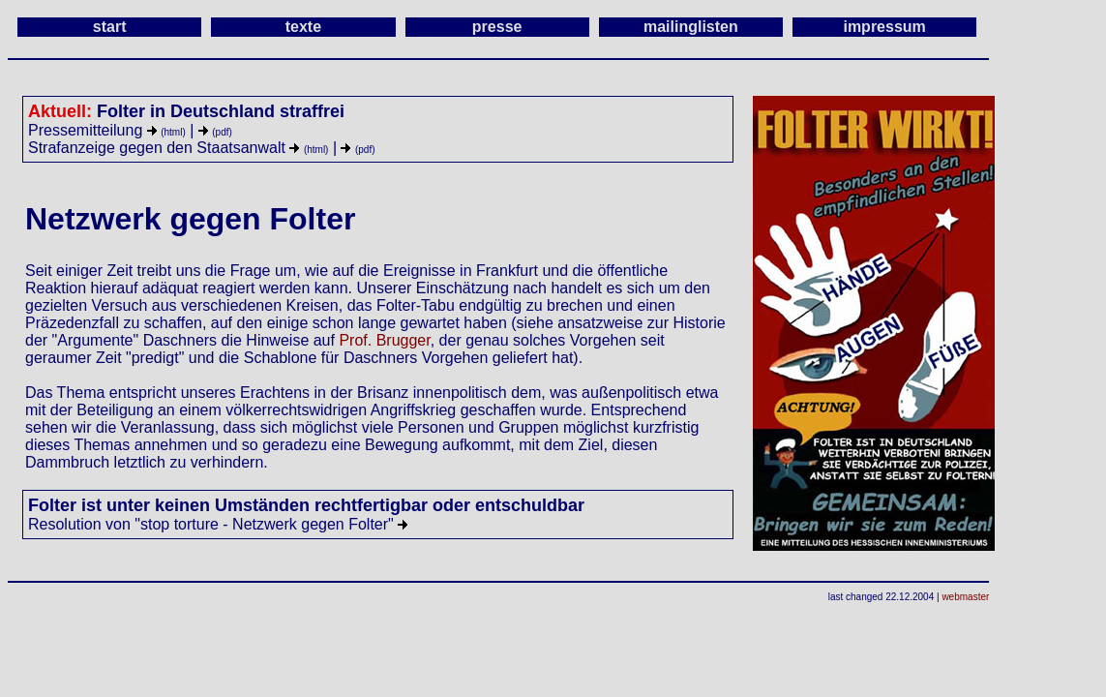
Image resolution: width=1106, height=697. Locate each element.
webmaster (965, 596)
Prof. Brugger (384, 340)
